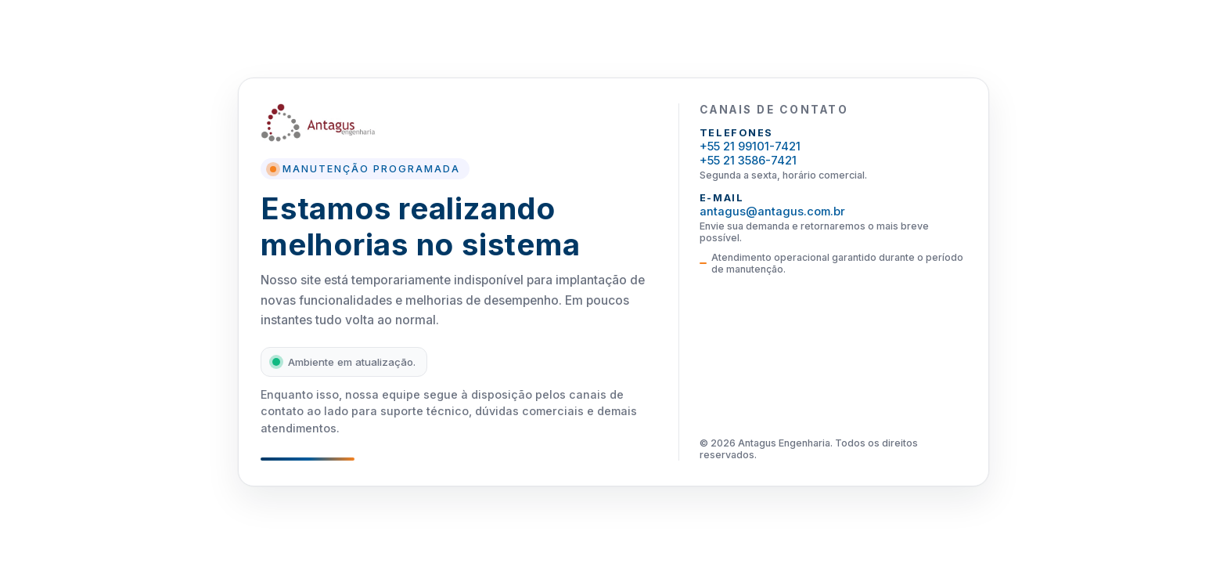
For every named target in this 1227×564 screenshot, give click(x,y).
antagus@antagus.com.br (772, 211)
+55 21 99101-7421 (750, 146)
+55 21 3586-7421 (748, 161)
